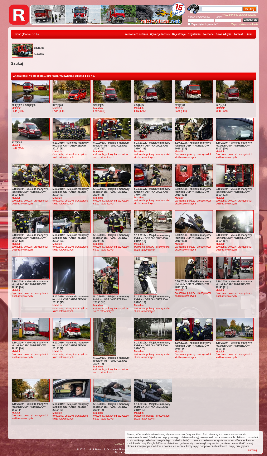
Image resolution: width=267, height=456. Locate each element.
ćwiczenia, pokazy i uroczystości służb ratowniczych (70, 156)
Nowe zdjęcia (223, 34)
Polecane (208, 34)
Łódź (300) (18, 111)
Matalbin (16, 108)
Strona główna (22, 34)
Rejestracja (179, 34)
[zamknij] (252, 450)
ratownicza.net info (136, 34)
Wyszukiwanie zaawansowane (239, 14)
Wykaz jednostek (160, 34)
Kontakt (238, 34)
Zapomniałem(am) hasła (244, 24)
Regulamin (194, 34)
